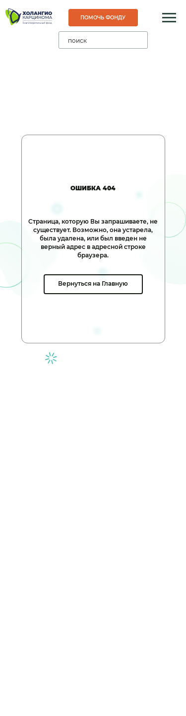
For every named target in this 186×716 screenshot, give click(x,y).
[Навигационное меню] (169, 18)
